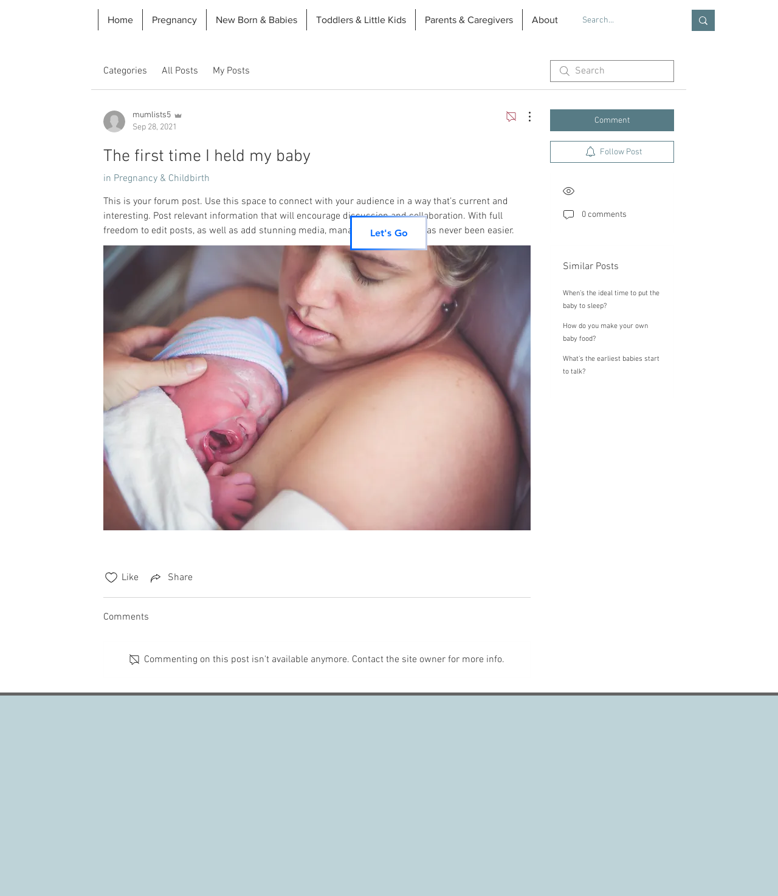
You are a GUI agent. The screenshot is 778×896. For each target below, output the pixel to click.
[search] (612, 71)
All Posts (180, 71)
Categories (125, 71)
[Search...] (624, 21)
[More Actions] (523, 116)
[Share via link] (170, 577)
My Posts (231, 71)
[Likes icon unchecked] (111, 577)
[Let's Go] (388, 233)
